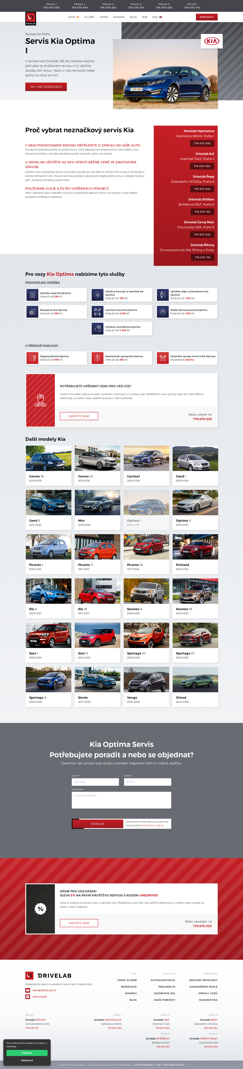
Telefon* (128, 775)
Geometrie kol (164, 993)
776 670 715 (192, 7)
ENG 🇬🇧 (157, 17)
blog (133, 17)
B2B (144, 17)
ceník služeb (127, 980)
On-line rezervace (46, 86)
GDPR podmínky (144, 1065)
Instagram (40, 996)
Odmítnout (27, 1060)
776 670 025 (164, 7)
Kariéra (119, 17)
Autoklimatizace (163, 980)
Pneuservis (166, 986)
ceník (104, 17)
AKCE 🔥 (73, 17)
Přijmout (27, 1053)
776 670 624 (108, 7)
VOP (158, 1065)
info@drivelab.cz (44, 990)
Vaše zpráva (77, 789)
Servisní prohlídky (203, 980)
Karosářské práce (204, 986)
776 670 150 (136, 7)
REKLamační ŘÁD (173, 1065)
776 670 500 (80, 7)
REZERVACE (129, 986)
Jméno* (75, 775)
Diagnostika (208, 999)
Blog (133, 999)
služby (89, 17)
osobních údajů (152, 825)
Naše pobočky (164, 999)
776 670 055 (51, 7)
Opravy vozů (208, 993)
